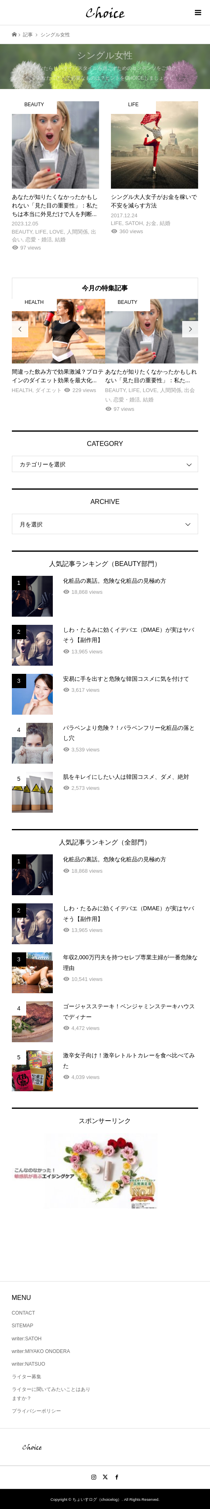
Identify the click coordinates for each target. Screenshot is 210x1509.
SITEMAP (23, 1325)
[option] (58, 347)
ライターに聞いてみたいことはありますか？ (51, 1393)
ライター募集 (26, 1377)
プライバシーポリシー (36, 1411)
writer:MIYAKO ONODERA (41, 1351)
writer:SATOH (27, 1339)
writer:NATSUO (28, 1364)
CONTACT (23, 1313)
